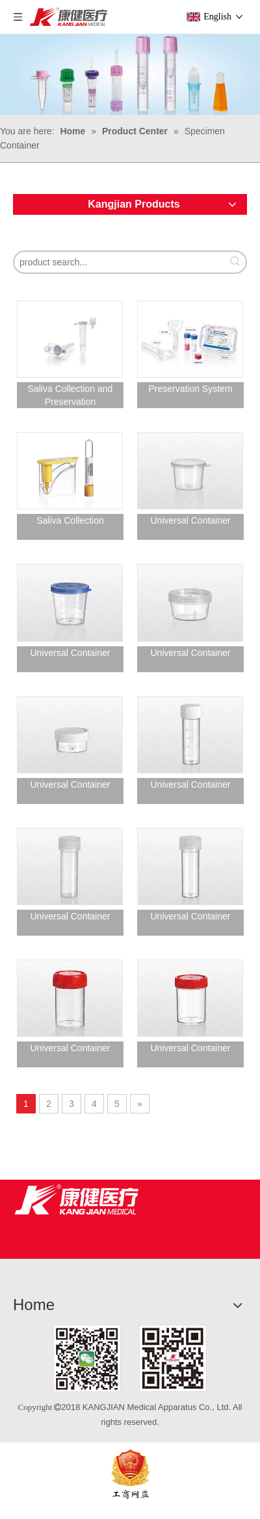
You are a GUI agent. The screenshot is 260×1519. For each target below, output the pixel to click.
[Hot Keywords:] (235, 262)
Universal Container (191, 520)
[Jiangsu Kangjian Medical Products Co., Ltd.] (76, 1199)
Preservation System (190, 388)
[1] (130, 1358)
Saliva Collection (70, 520)
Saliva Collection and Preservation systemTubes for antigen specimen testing (70, 395)
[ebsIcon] (130, 1474)
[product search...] (119, 262)
